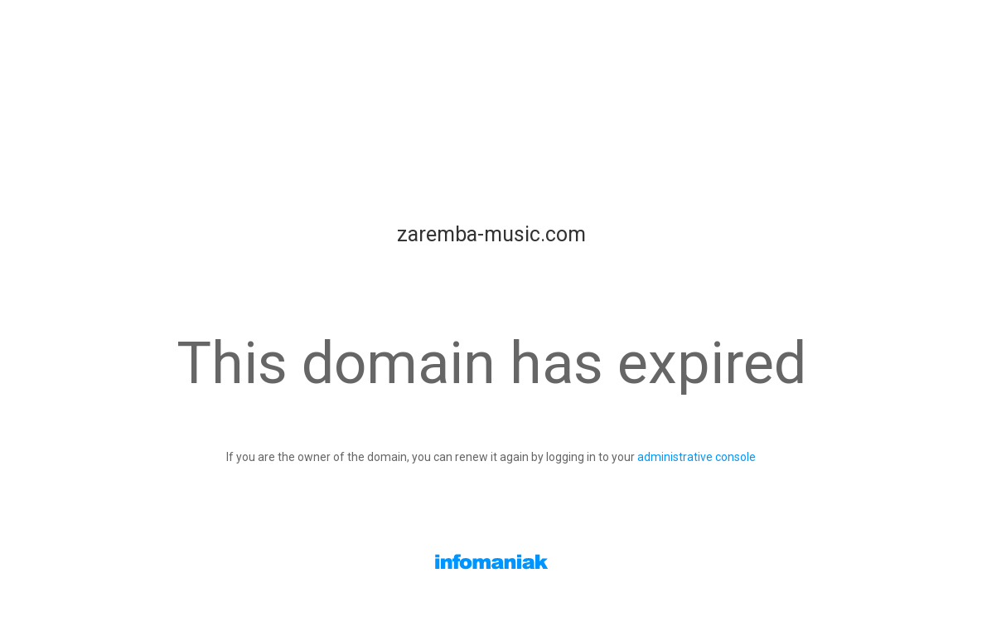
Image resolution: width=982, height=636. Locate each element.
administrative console (696, 457)
